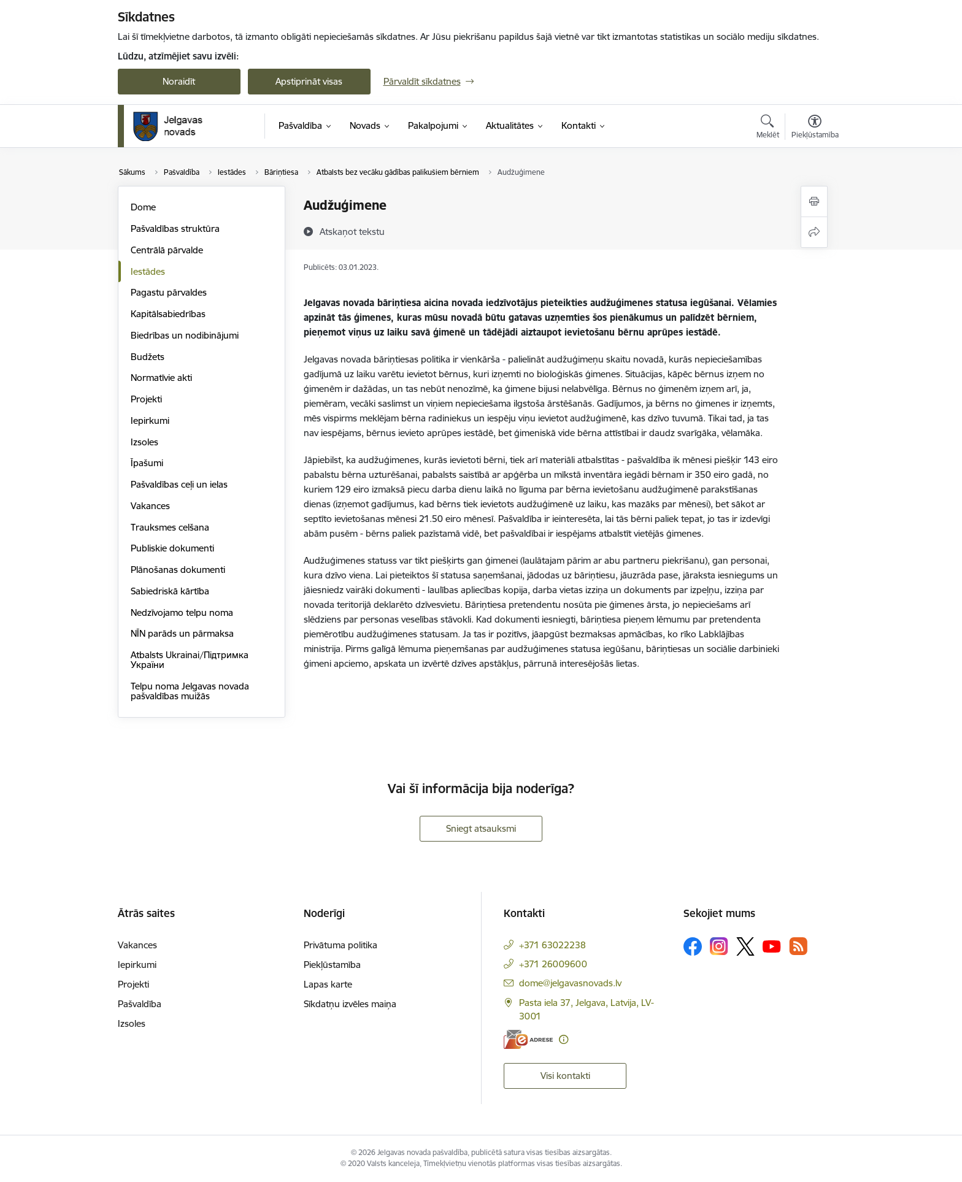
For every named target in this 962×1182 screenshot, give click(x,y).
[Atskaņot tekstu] (352, 231)
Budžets (147, 357)
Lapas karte (328, 984)
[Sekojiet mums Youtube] (772, 945)
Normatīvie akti (161, 377)
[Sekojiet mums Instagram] (719, 946)
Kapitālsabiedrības (168, 314)
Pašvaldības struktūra (175, 228)
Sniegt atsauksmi (481, 828)
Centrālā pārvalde (167, 250)
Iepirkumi (150, 420)
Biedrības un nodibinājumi (185, 335)
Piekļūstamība (332, 964)
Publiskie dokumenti (172, 548)
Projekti (146, 399)
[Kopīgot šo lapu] (814, 232)
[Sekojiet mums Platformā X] (745, 946)
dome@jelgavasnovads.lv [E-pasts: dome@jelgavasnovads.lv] (570, 983)
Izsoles (144, 442)
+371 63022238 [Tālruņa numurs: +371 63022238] (552, 945)
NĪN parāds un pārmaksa (182, 633)
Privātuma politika (340, 945)
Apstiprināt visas (308, 81)
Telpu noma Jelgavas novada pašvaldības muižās (190, 691)
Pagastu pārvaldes (169, 292)
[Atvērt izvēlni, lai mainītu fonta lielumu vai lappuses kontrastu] (815, 128)
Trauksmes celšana (170, 527)
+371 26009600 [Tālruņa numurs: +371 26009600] (553, 964)
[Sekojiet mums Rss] (798, 946)
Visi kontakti (565, 1075)
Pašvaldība (139, 1004)
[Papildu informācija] (563, 1039)
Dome (143, 207)
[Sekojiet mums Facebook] (692, 946)
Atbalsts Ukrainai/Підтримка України (189, 659)
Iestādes (148, 271)
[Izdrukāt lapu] (814, 201)
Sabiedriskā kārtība (170, 591)
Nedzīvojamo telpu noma (182, 612)
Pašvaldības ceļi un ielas (179, 484)
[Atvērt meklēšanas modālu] (767, 128)
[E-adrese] (528, 1039)
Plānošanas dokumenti (178, 569)
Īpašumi (147, 463)
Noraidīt (179, 81)
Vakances (150, 506)
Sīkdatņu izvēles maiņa (350, 1004)
